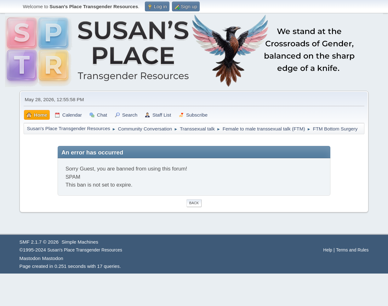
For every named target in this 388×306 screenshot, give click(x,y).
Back (194, 203)
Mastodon (30, 258)
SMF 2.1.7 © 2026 (39, 242)
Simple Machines (79, 242)
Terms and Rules (352, 250)
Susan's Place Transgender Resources (84, 250)
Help (327, 250)
